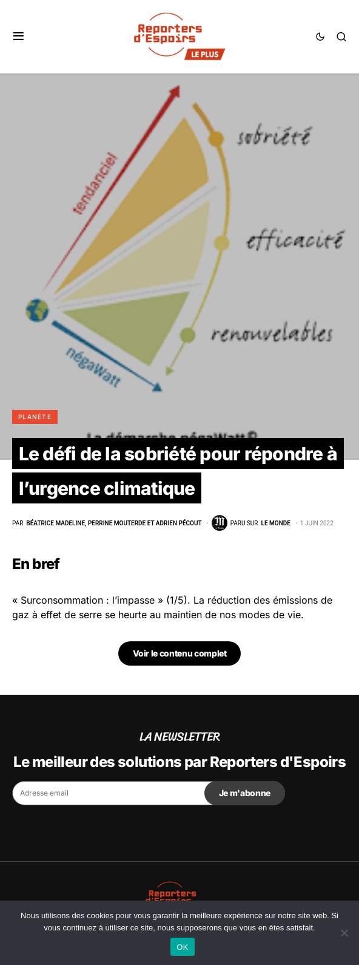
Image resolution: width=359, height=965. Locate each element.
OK (182, 947)
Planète (35, 416)
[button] (18, 36)
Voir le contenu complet (180, 653)
